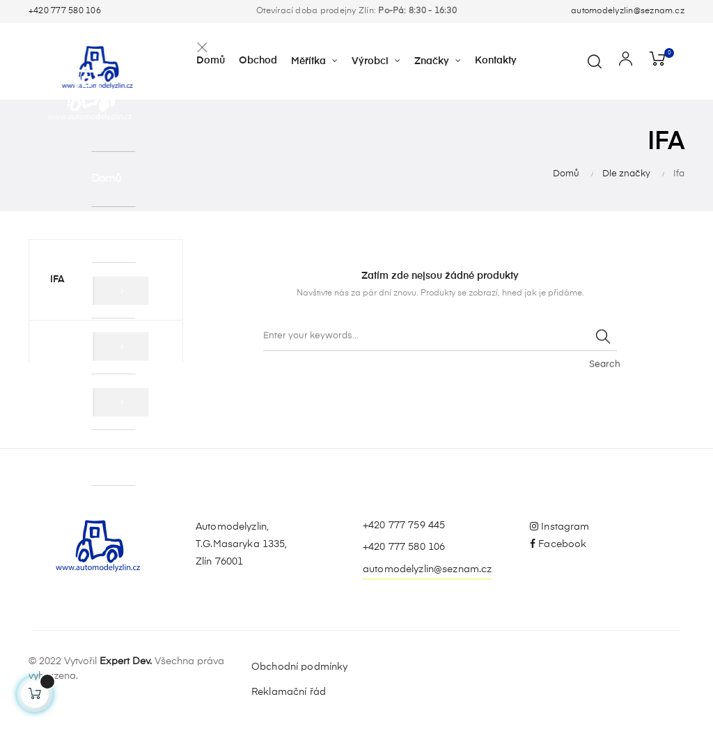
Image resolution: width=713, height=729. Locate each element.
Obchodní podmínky (299, 667)
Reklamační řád (288, 692)
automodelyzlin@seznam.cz (627, 11)
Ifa (57, 279)
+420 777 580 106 (65, 11)
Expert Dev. (126, 661)
